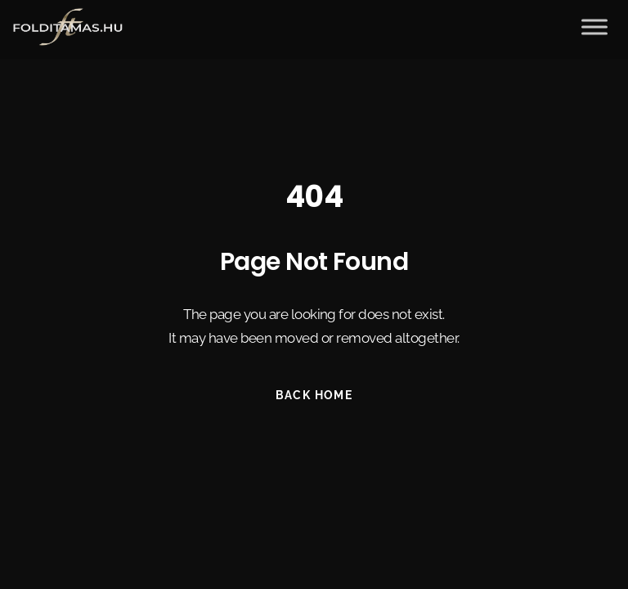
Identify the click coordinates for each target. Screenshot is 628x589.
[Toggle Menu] (594, 25)
